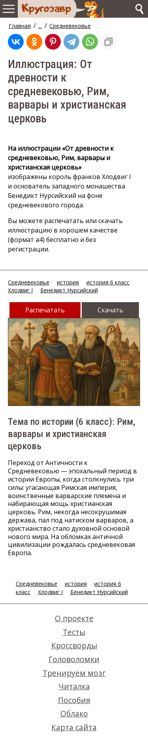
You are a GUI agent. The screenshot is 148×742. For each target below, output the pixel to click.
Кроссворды (74, 645)
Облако (74, 713)
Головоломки (74, 659)
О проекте (74, 618)
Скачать (110, 310)
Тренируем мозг (74, 673)
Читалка (74, 686)
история (68, 282)
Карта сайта (74, 727)
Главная (20, 26)
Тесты (74, 632)
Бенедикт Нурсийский (69, 290)
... (40, 26)
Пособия (74, 700)
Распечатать (45, 310)
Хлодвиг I (20, 290)
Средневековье (70, 26)
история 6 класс (107, 282)
